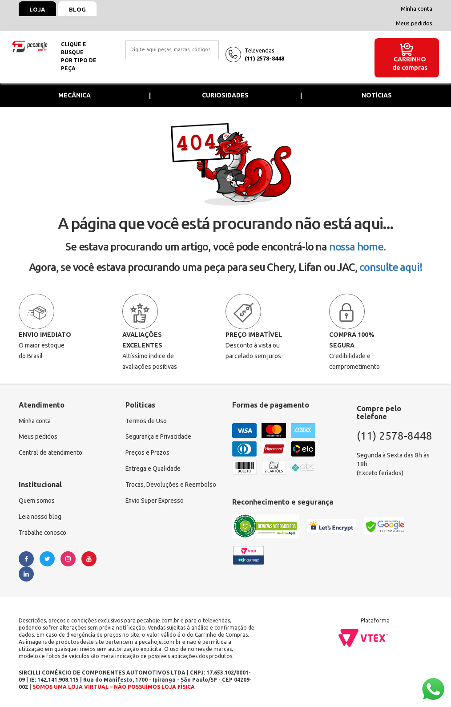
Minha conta (416, 8)
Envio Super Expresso (155, 501)
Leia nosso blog (40, 517)
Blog (78, 9)
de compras (409, 68)
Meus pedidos (414, 23)
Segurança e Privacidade (159, 437)
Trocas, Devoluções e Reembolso (171, 485)
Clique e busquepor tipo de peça (79, 56)
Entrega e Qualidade (153, 469)
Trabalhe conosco (43, 533)
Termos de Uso (146, 421)
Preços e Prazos (147, 453)
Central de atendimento (51, 453)
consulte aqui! (390, 267)
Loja (37, 9)
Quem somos (37, 501)
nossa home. (357, 247)
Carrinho (410, 59)
